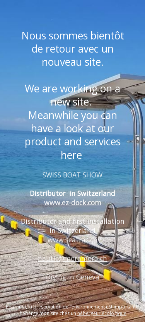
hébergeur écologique (101, 313)
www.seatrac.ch (72, 239)
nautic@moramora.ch (72, 258)
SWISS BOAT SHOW (72, 174)
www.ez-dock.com (72, 202)
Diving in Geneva (72, 276)
